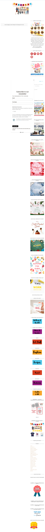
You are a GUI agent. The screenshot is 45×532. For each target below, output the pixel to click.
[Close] (34, 80)
